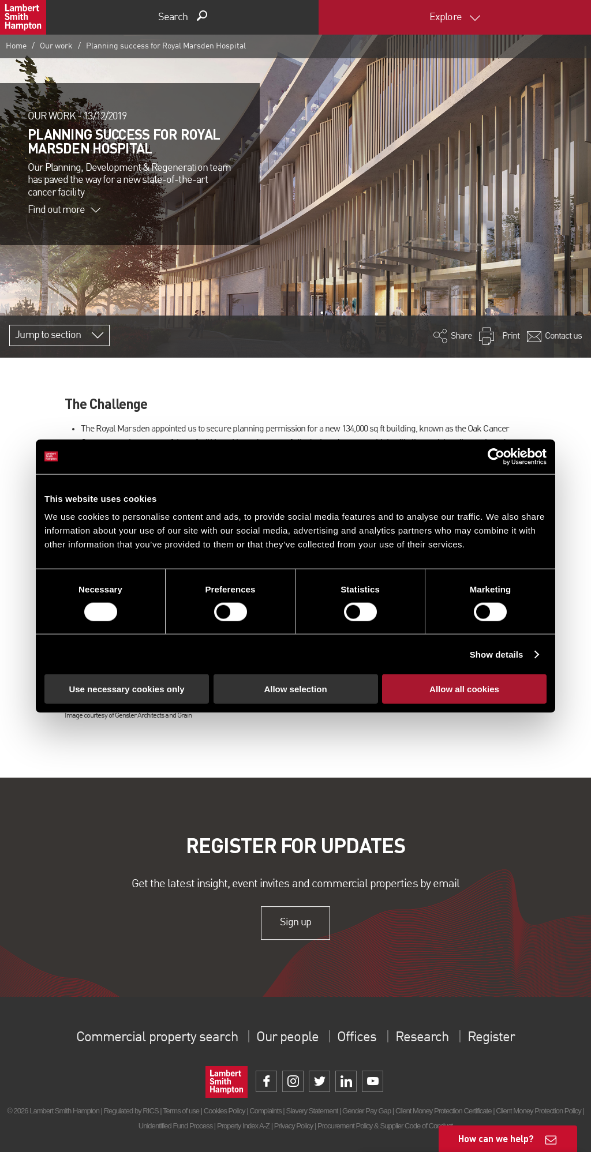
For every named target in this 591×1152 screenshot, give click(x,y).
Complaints (265, 1110)
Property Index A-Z (243, 1125)
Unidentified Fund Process (175, 1125)
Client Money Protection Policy (538, 1110)
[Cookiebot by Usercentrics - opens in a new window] (496, 456)
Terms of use (181, 1110)
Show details (496, 654)
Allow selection (295, 689)
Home (16, 46)
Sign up (295, 922)
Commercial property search (157, 1038)
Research (421, 1038)
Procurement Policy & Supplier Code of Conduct (384, 1125)
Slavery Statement (312, 1110)
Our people (287, 1038)
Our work (56, 46)
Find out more (64, 210)
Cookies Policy (224, 1110)
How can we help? (496, 1138)
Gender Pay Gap (366, 1110)
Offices (356, 1038)
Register (490, 1038)
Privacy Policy (293, 1125)
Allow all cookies (464, 689)
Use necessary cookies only (126, 689)
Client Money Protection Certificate (443, 1110)
